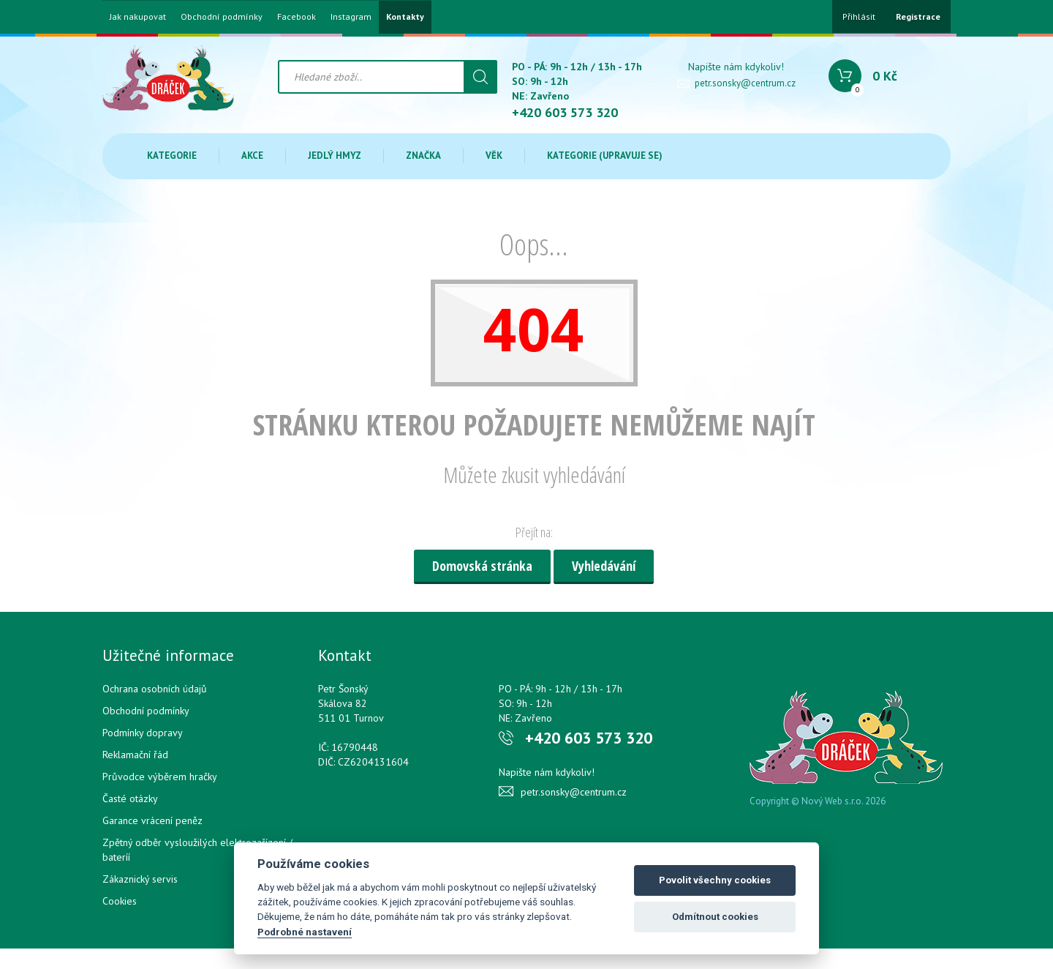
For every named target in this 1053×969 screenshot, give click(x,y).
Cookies (119, 901)
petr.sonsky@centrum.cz (745, 83)
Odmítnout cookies (715, 916)
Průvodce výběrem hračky (159, 776)
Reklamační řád (135, 754)
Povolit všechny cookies (715, 880)
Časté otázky (130, 798)
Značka (423, 155)
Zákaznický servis (140, 879)
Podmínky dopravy (142, 732)
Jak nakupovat (138, 17)
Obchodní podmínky (222, 17)
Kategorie (172, 155)
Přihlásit (858, 16)
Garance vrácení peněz (152, 820)
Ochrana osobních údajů (154, 688)
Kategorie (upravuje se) (605, 155)
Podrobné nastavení (304, 932)
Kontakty (405, 17)
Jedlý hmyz (334, 155)
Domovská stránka (482, 566)
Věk (494, 155)
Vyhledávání (603, 566)
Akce (252, 155)
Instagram (351, 17)
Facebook (296, 17)
